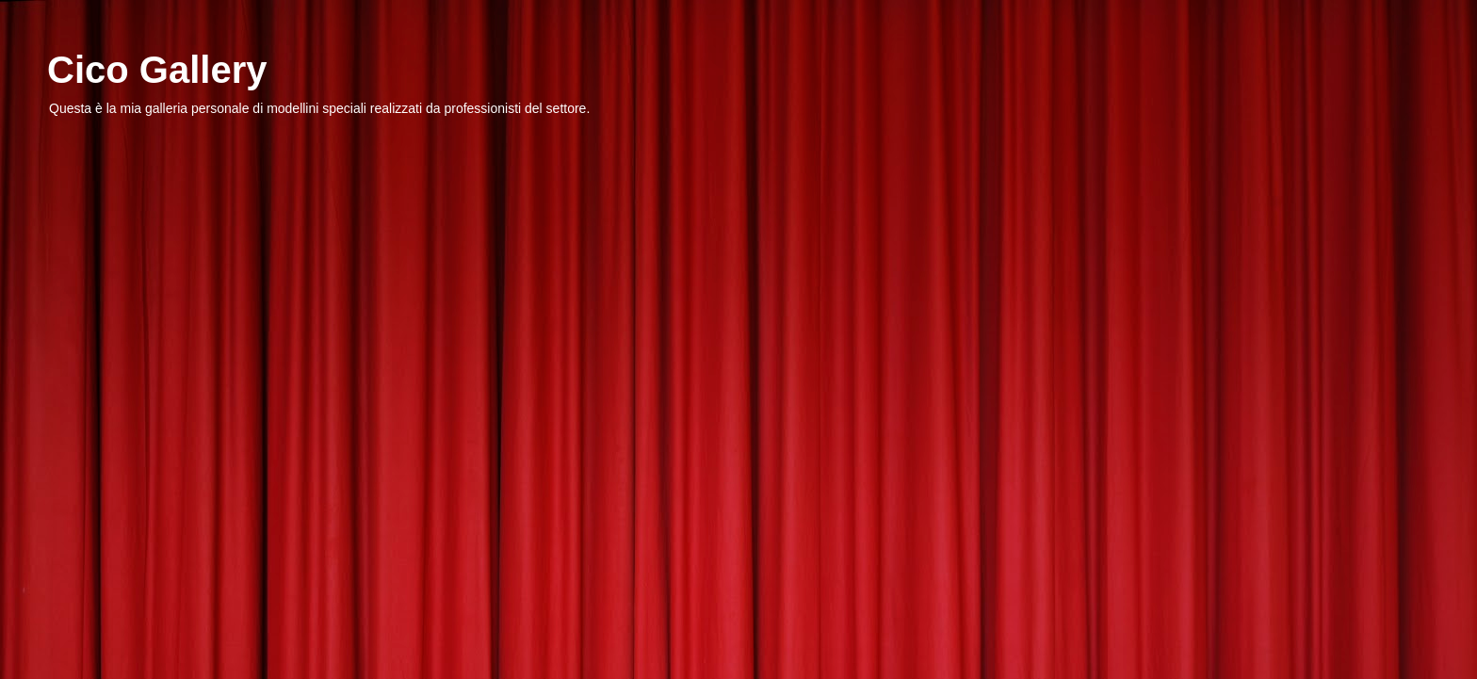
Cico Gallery (157, 69)
